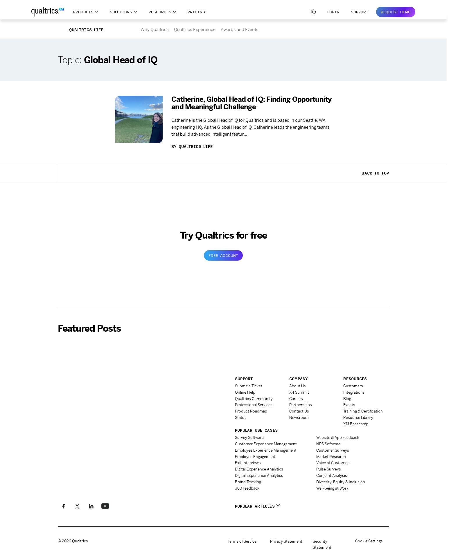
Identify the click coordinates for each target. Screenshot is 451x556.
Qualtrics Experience (194, 29)
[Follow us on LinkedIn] (90, 506)
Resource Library (358, 415)
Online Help (245, 391)
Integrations (354, 391)
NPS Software (328, 441)
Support (359, 12)
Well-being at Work (332, 483)
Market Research (331, 453)
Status (241, 415)
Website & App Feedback (337, 435)
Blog (347, 397)
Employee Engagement (255, 453)
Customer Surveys (332, 447)
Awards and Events (239, 29)
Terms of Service (242, 540)
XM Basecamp (356, 421)
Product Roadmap (251, 409)
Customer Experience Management (266, 441)
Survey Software (249, 435)
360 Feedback (247, 483)
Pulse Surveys (328, 465)
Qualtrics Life (86, 29)
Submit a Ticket (248, 385)
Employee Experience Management (266, 447)
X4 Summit (299, 391)
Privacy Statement (286, 540)
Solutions (121, 12)
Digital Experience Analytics (259, 465)
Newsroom (299, 415)
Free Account (223, 255)
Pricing (196, 12)
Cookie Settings (369, 541)
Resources (159, 12)
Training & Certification (363, 409)
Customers (353, 385)
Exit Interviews (248, 459)
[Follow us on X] (77, 506)
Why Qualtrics (155, 29)
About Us (297, 385)
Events (349, 403)
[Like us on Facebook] (63, 506)
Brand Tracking (248, 477)
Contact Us (299, 409)
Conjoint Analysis (331, 471)
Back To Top (375, 173)
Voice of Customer (332, 459)
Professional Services (253, 403)
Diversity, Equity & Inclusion (340, 477)
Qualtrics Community (254, 397)
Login (333, 12)
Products (83, 12)
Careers (296, 397)
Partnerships (300, 403)
